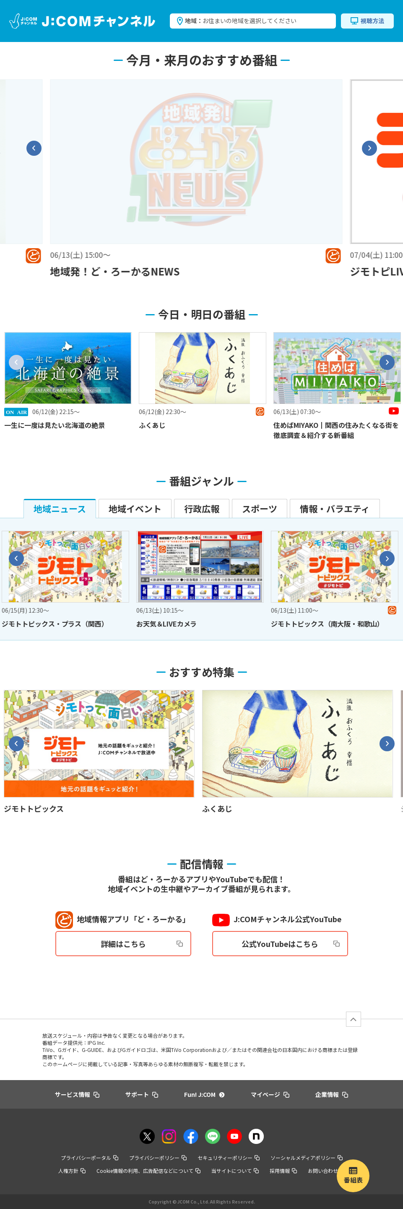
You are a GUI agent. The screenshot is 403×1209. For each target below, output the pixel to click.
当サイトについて (235, 1170)
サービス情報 (77, 1094)
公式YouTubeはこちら (291, 943)
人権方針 (72, 1170)
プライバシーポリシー (158, 1157)
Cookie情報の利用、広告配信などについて (148, 1170)
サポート (141, 1094)
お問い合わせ (326, 1170)
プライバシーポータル (89, 1157)
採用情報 (283, 1170)
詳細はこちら (142, 943)
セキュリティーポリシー (229, 1157)
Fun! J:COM (204, 1094)
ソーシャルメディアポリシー (306, 1157)
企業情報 (331, 1094)
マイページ (270, 1094)
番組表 (353, 1179)
